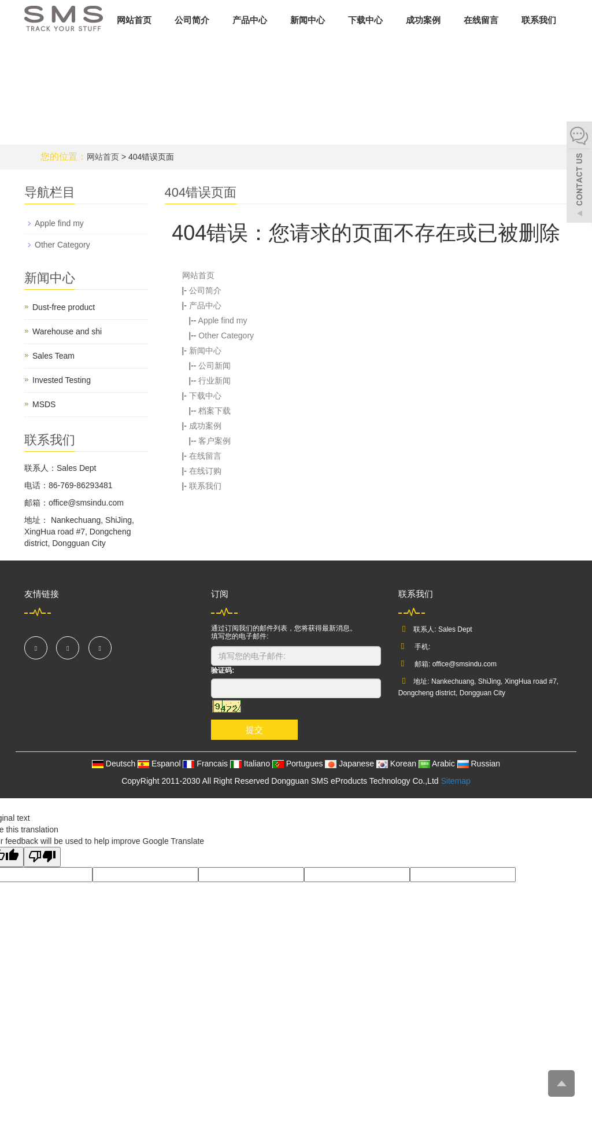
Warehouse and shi (67, 331)
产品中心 (249, 20)
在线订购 (205, 470)
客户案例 (214, 440)
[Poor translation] (42, 857)
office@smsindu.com (464, 664)
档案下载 (214, 410)
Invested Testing (61, 380)
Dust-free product (63, 307)
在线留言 (481, 20)
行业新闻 (214, 380)
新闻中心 (307, 20)
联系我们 (538, 20)
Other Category (226, 335)
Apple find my (222, 320)
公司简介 (192, 20)
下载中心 (365, 20)
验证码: (222, 670)
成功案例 (423, 20)
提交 (254, 730)
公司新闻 (214, 365)
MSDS (44, 404)
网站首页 (134, 20)
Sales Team (53, 355)
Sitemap (455, 781)
